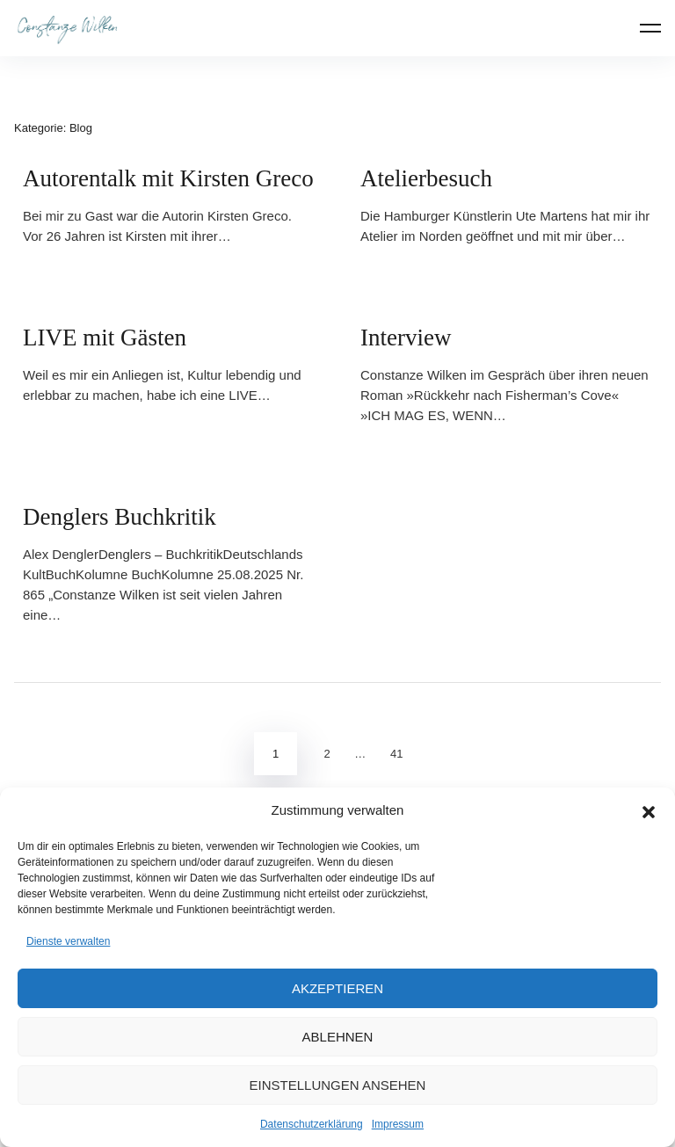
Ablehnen (338, 1036)
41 (396, 753)
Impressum (398, 1124)
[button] (648, 811)
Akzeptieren (337, 988)
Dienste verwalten (68, 941)
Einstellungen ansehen (338, 1085)
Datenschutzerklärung (311, 1124)
